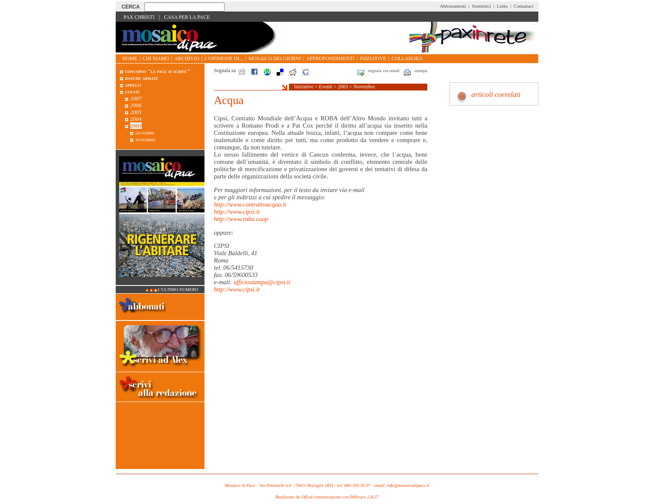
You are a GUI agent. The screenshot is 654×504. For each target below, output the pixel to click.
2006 (136, 105)
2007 (136, 98)
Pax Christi (139, 17)
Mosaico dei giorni (274, 58)
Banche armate (141, 78)
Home (130, 58)
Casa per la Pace (187, 17)
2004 (136, 119)
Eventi (325, 87)
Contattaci (524, 6)
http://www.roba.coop (241, 219)
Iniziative (372, 58)
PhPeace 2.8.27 (364, 497)
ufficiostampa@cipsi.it (262, 282)
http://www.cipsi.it (237, 211)
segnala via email (384, 70)
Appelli (133, 85)
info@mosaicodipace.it (408, 485)
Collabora (407, 58)
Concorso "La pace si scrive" (157, 71)
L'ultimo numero (178, 289)
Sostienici (481, 6)
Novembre (364, 87)
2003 (343, 87)
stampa (421, 70)
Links (502, 6)
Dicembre (145, 132)
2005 (136, 112)
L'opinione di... (223, 58)
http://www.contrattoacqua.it (250, 204)
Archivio (186, 58)
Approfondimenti (330, 58)
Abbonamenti (453, 6)
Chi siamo (156, 58)
